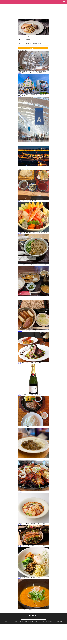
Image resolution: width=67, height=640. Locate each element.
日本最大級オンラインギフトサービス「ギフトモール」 (55, 621)
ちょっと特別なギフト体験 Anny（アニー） (28, 621)
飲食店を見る (20, 201)
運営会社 (6, 621)
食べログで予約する (33, 48)
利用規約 (20, 621)
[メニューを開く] (63, 2)
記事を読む (19, 73)
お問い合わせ (16, 621)
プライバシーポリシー (11, 621)
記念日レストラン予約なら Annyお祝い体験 (41, 621)
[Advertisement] (33, 10)
